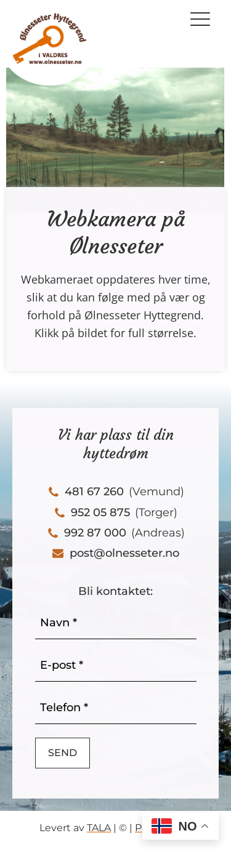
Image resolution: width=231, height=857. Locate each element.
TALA (99, 828)
